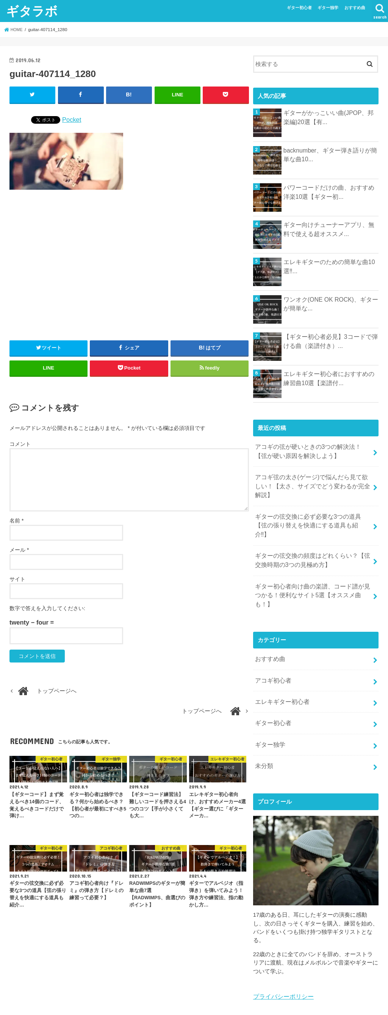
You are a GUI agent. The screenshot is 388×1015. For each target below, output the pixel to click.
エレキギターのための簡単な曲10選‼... (326, 266)
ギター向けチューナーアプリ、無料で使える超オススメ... (328, 229)
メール (19, 549)
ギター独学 (328, 7)
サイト (17, 579)
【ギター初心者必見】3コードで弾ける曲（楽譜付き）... (330, 341)
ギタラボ (32, 10)
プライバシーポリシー (281, 961)
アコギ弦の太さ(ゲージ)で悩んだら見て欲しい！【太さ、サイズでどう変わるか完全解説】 (310, 483)
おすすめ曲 (354, 7)
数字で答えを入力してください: (47, 608)
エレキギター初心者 (280, 670)
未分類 (263, 731)
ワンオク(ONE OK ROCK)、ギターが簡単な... (330, 303)
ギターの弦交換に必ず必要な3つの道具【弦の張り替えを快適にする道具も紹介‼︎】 (313, 515)
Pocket (71, 118)
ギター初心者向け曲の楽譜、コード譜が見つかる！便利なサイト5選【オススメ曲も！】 (311, 573)
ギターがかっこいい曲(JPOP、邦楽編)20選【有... (328, 117)
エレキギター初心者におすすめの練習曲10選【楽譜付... (328, 378)
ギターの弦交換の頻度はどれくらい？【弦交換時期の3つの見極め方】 (311, 544)
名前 (16, 520)
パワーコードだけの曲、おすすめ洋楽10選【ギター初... (328, 191)
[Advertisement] (129, 262)
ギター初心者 (299, 7)
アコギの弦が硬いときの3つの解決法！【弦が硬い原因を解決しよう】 (313, 450)
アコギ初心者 (272, 651)
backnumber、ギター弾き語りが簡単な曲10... (330, 154)
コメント (20, 443)
